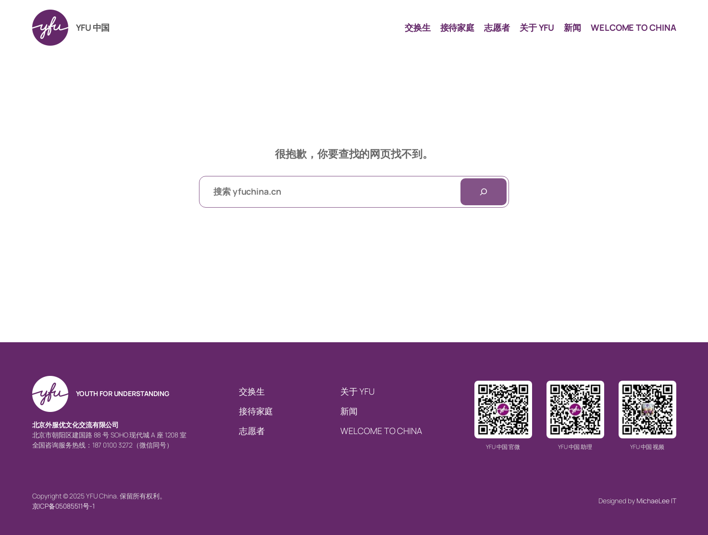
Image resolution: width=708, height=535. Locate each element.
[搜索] (483, 191)
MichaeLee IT (656, 500)
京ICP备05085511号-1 (63, 505)
